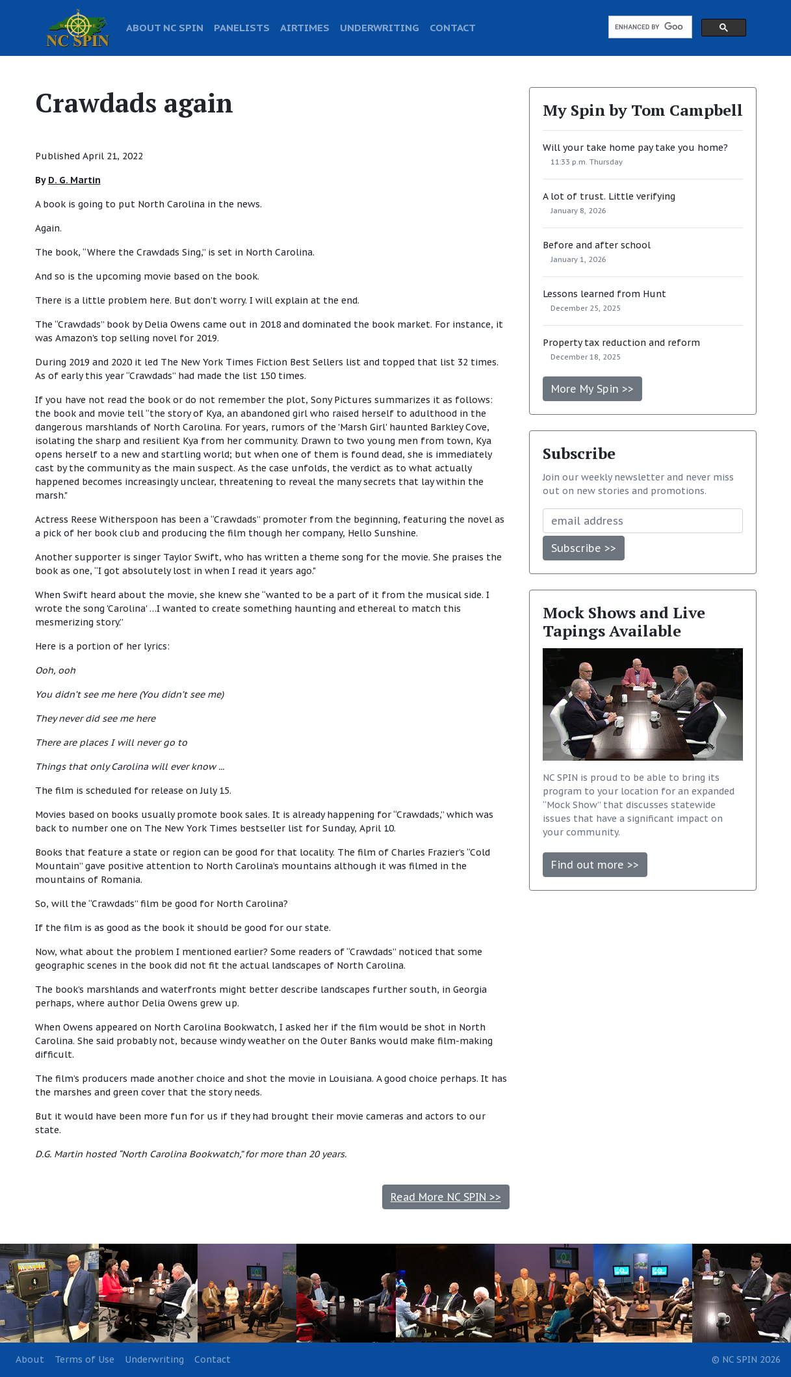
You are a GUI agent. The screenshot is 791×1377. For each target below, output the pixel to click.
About (30, 1359)
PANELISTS (242, 27)
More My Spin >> (592, 388)
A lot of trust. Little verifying (609, 196)
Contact (212, 1359)
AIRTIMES (305, 27)
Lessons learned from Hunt (604, 294)
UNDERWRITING (379, 27)
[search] (649, 27)
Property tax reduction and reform (621, 342)
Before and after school (597, 245)
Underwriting (154, 1359)
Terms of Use (84, 1359)
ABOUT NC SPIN (164, 27)
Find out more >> (595, 864)
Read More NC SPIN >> (446, 1196)
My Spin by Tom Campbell (643, 109)
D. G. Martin (74, 180)
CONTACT (453, 27)
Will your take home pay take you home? (635, 147)
